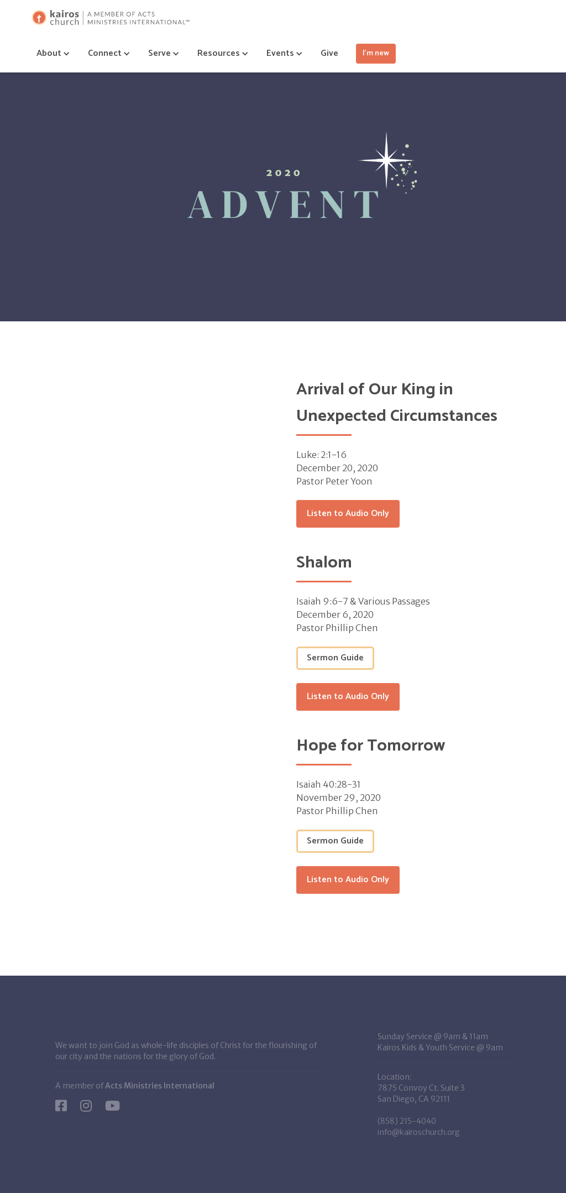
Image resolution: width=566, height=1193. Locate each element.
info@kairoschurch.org (419, 1132)
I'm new (376, 53)
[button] (49, 53)
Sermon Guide (335, 657)
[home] (110, 17)
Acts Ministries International (159, 1086)
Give (329, 53)
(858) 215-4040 (407, 1121)
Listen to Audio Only (348, 513)
